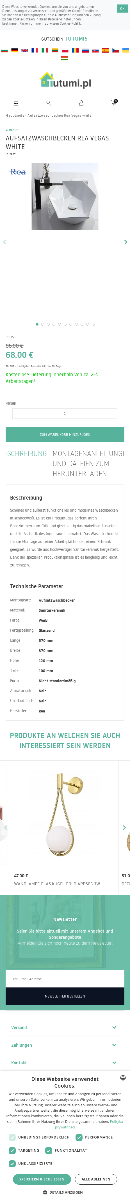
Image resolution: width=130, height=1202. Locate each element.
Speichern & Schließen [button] (42, 1179)
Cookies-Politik (70, 23)
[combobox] (123, 1078)
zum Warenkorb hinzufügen (65, 434)
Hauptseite (15, 115)
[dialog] (65, 1136)
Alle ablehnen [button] (96, 1179)
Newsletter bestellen (65, 996)
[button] (65, 1192)
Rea (42, 711)
